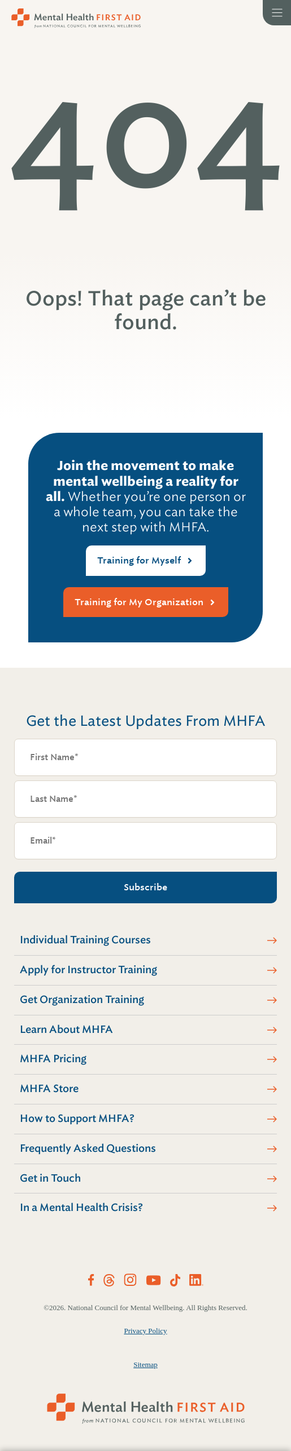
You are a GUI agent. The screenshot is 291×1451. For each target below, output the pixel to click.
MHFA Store (49, 1088)
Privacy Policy (145, 1330)
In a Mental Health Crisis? (81, 1207)
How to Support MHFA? (77, 1118)
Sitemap (145, 1364)
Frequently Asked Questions (88, 1148)
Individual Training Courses (85, 940)
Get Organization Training (82, 999)
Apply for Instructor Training (88, 970)
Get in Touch (50, 1178)
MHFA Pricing (53, 1059)
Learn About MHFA (66, 1029)
